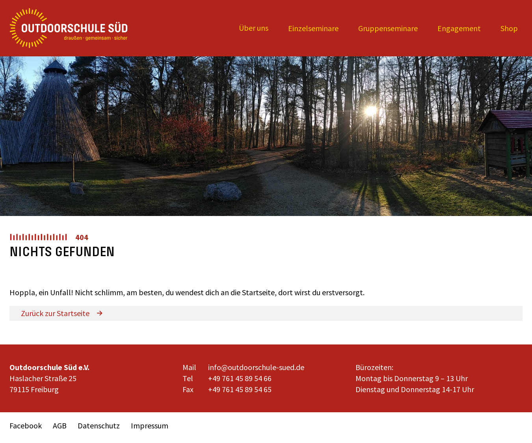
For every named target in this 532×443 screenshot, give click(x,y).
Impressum (149, 425)
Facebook (25, 425)
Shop (509, 28)
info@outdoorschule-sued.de (256, 367)
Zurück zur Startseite (55, 313)
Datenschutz (99, 425)
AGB (60, 425)
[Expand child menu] (253, 28)
